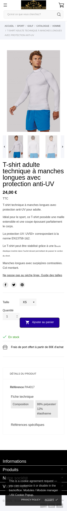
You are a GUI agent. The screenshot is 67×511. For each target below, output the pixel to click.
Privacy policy (30, 499)
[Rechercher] (33, 14)
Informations (14, 461)
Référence (17, 387)
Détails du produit (23, 373)
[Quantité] (9, 316)
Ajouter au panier (39, 322)
